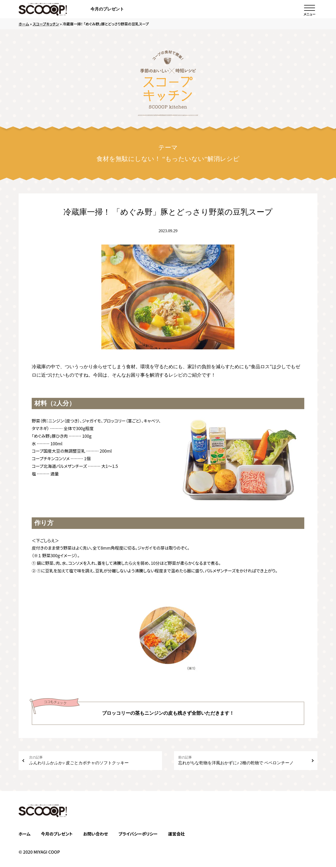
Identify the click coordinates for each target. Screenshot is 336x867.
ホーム (24, 23)
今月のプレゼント (107, 9)
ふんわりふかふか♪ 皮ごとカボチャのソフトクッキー (93, 760)
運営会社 (176, 834)
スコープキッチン (45, 23)
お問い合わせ (95, 834)
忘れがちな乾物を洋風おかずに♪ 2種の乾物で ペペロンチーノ (242, 760)
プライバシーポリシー (138, 834)
